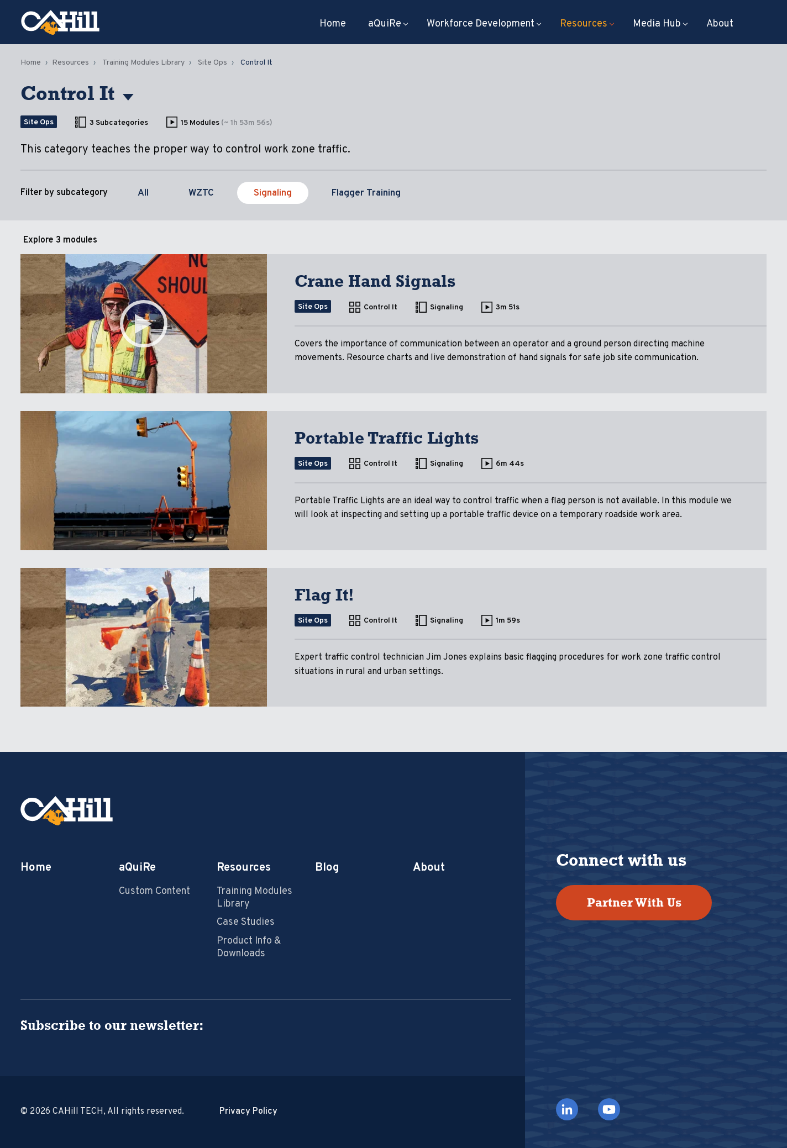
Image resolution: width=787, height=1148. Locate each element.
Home (30, 62)
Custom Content (154, 891)
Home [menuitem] (332, 24)
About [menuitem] (719, 24)
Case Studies (246, 922)
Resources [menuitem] (583, 24)
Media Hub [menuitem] (657, 24)
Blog (327, 868)
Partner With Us (634, 902)
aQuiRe (137, 868)
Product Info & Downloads (249, 947)
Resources (70, 62)
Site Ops (212, 62)
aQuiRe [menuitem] (384, 24)
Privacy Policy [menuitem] (248, 1111)
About (429, 868)
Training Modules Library (143, 62)
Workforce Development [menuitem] (480, 24)
